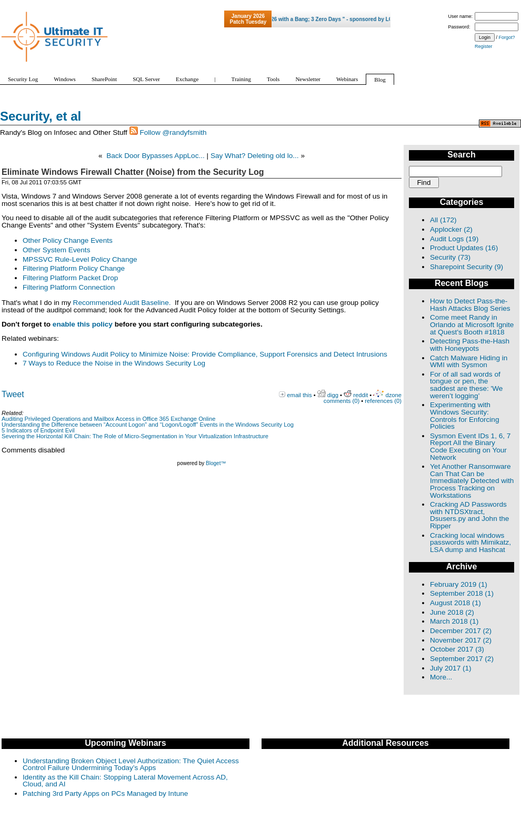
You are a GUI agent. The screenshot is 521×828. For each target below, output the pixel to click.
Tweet (13, 394)
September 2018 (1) (462, 593)
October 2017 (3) (457, 649)
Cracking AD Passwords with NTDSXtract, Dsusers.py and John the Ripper (469, 515)
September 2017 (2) (462, 659)
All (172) (443, 220)
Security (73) (450, 257)
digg (332, 395)
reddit (360, 395)
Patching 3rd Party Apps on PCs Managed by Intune (105, 793)
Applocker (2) (451, 229)
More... (441, 677)
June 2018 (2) (452, 612)
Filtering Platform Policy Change (74, 268)
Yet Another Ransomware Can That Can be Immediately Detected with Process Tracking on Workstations (472, 480)
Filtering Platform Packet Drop (70, 278)
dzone (394, 395)
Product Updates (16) (464, 248)
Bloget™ (216, 463)
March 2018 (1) (454, 621)
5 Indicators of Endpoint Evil (38, 430)
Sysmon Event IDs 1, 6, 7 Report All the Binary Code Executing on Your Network (470, 446)
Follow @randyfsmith (172, 132)
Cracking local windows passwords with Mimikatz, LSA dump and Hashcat (470, 542)
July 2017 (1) (451, 668)
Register (484, 46)
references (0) (383, 401)
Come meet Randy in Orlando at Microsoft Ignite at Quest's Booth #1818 (472, 324)
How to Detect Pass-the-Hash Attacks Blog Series (470, 304)
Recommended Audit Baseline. (122, 303)
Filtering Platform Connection (69, 287)
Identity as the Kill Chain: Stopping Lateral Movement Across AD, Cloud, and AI (125, 780)
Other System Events (56, 250)
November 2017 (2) (461, 640)
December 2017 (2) (461, 631)
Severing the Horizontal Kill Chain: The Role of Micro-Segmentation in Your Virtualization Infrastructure (135, 436)
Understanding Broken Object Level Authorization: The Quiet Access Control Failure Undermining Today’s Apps (131, 764)
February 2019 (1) (458, 584)
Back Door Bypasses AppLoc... (155, 156)
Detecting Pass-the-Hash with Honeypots (469, 344)
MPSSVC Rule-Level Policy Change (80, 259)
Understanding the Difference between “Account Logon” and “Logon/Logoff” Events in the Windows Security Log (148, 424)
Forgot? (507, 37)
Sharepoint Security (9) (466, 267)
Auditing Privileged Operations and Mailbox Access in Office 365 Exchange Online (109, 419)
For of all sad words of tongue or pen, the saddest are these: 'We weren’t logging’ (466, 385)
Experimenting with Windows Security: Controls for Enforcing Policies (464, 415)
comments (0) (341, 401)
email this (299, 395)
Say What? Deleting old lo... (255, 156)
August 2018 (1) (455, 603)
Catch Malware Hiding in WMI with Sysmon (468, 361)
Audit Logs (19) (454, 239)
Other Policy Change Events (68, 240)
